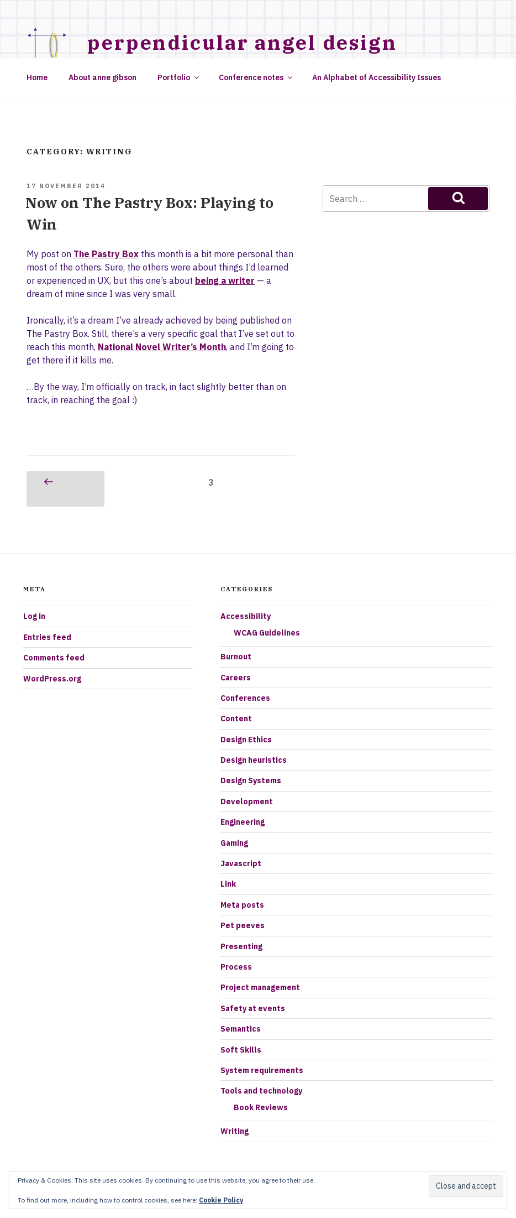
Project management (260, 987)
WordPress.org (52, 679)
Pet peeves (242, 925)
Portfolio (179, 77)
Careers (235, 678)
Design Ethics (246, 740)
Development (246, 801)
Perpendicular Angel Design (242, 42)
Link (228, 884)
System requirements (261, 1070)
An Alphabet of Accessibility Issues (376, 77)
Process (236, 967)
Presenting (241, 946)
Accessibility (245, 616)
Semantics (240, 1029)
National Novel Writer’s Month (162, 346)
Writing (234, 1131)
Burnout (235, 657)
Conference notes (256, 77)
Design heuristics (253, 760)
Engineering (242, 822)
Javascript (240, 863)
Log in (34, 616)
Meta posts (242, 905)
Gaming (234, 843)
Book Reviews (261, 1107)
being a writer (225, 280)
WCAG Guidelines (267, 633)
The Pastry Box (106, 253)
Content (236, 718)
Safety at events (252, 1008)
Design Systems (250, 780)
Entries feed (47, 637)
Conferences (245, 698)
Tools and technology (261, 1091)
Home (37, 77)
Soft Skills (240, 1050)
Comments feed (54, 658)
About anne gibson (102, 77)
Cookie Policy (221, 1200)
